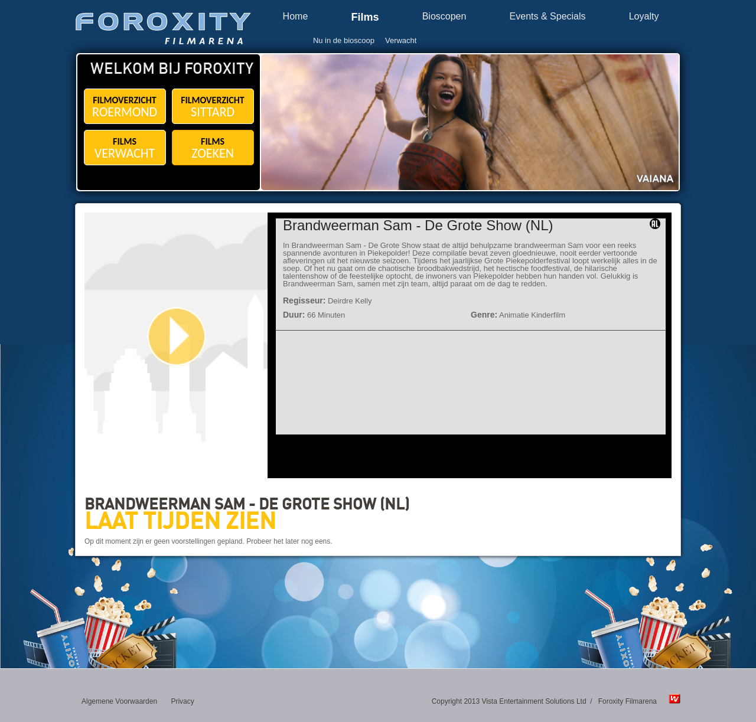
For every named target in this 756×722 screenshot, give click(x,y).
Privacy (182, 701)
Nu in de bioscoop (343, 40)
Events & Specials (548, 16)
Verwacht (400, 40)
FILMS (125, 148)
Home (295, 16)
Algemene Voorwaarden (119, 701)
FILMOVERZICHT (125, 107)
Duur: (294, 314)
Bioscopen (444, 16)
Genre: (484, 314)
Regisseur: (304, 300)
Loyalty (644, 16)
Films (365, 17)
